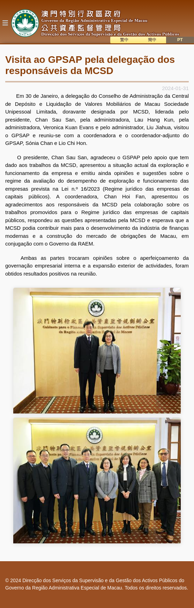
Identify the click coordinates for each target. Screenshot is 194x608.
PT (180, 39)
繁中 (124, 39)
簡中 (152, 39)
